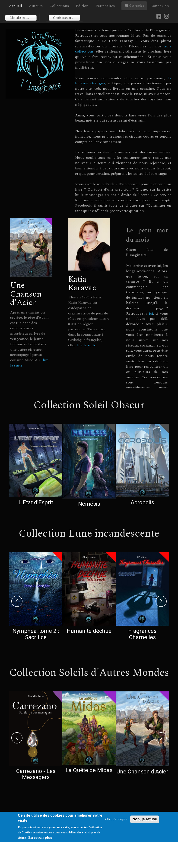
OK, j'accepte (116, 819)
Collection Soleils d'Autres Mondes (89, 673)
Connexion (159, 6)
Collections (59, 6)
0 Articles (134, 5)
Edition (82, 6)
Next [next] (161, 601)
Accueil (15, 6)
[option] (35, 466)
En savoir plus (40, 837)
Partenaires (105, 6)
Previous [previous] (16, 601)
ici (151, 313)
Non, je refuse (144, 819)
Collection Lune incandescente (89, 533)
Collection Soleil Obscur (89, 405)
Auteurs (36, 6)
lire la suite (86, 345)
